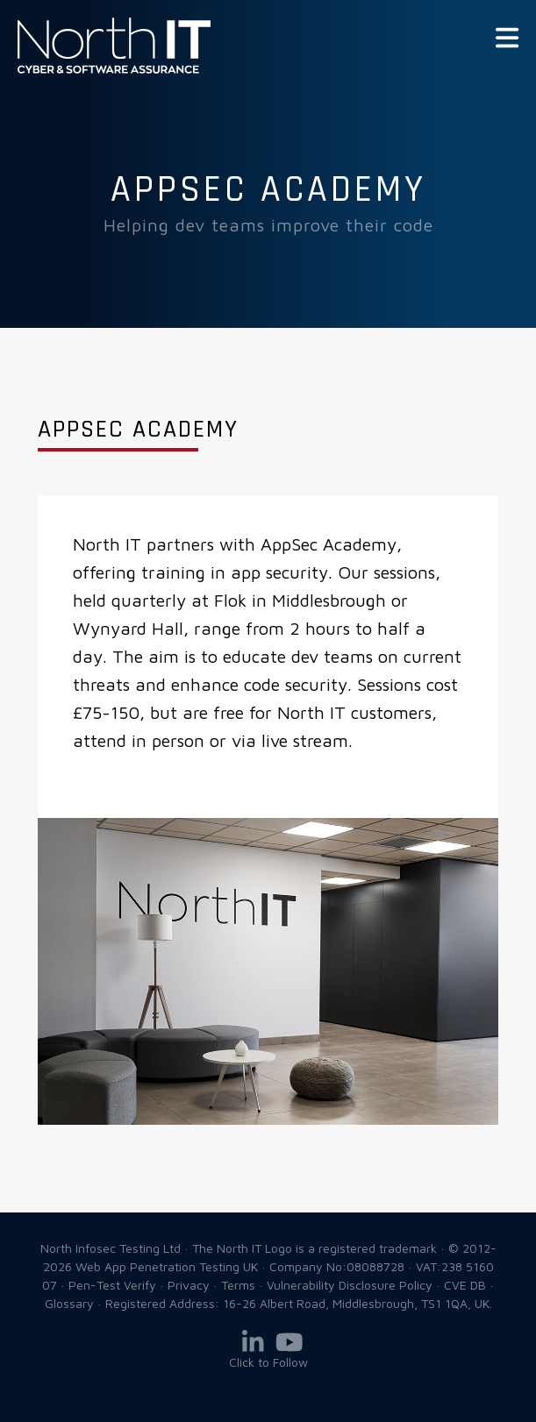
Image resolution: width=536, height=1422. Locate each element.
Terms (238, 1284)
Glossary (69, 1303)
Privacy (189, 1284)
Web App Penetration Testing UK (114, 70)
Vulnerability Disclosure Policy (349, 1284)
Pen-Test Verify (112, 1284)
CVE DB (465, 1284)
